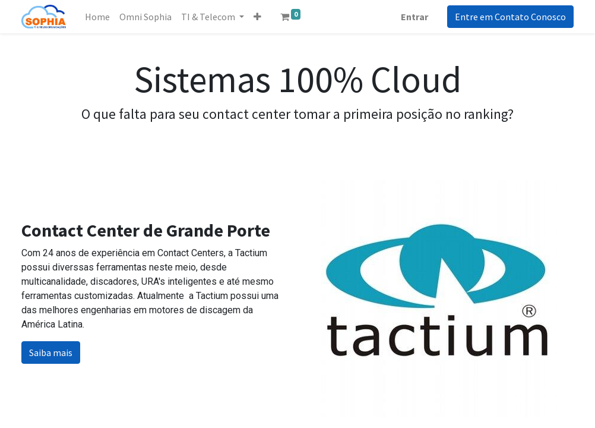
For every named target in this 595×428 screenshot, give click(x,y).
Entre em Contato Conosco (510, 17)
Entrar (414, 17)
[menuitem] (97, 17)
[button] (257, 17)
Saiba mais (50, 352)
